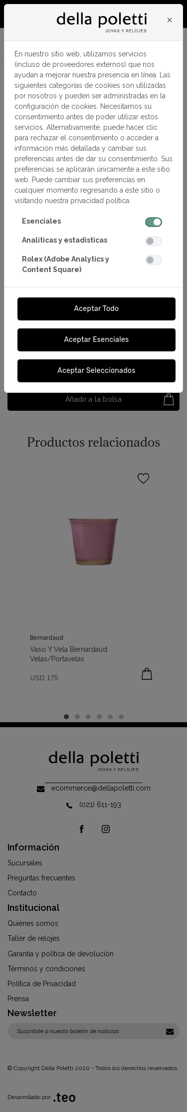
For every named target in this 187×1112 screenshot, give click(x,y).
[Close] (170, 19)
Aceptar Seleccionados (96, 370)
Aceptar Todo (96, 308)
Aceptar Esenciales (96, 339)
